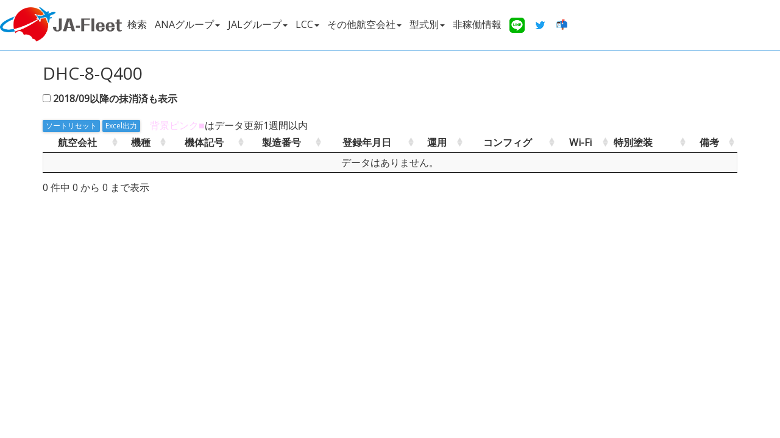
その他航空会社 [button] (364, 24)
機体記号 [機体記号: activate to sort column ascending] (204, 142)
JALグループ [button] (258, 24)
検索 (137, 24)
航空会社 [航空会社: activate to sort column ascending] (77, 142)
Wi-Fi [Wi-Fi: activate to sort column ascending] (580, 142)
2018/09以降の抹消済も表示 (115, 98)
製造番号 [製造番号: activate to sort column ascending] (281, 142)
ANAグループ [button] (187, 24)
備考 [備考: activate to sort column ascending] (709, 142)
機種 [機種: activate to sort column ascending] (141, 142)
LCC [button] (307, 24)
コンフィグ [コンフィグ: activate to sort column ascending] (507, 142)
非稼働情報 (477, 24)
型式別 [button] (427, 24)
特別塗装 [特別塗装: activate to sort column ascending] (633, 142)
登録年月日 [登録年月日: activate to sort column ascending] (366, 142)
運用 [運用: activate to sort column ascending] (437, 142)
